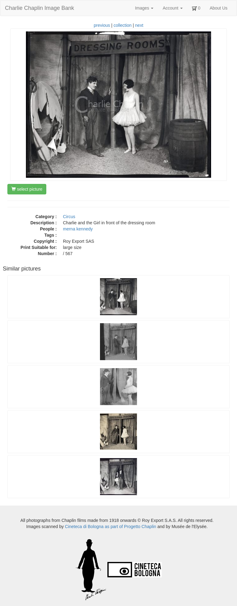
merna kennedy (78, 228)
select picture (26, 189)
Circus (69, 216)
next (139, 25)
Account (172, 8)
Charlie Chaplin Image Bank (39, 8)
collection (122, 25)
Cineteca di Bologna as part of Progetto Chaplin (110, 526)
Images (144, 8)
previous (102, 25)
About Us (218, 8)
